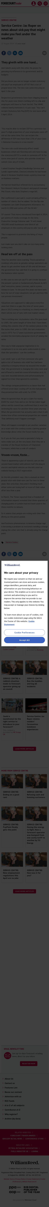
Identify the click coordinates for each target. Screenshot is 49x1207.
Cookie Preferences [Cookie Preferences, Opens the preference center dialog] (24, 632)
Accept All (24, 640)
